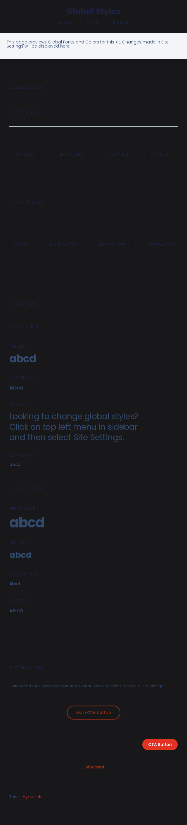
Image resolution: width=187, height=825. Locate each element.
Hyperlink (32, 797)
